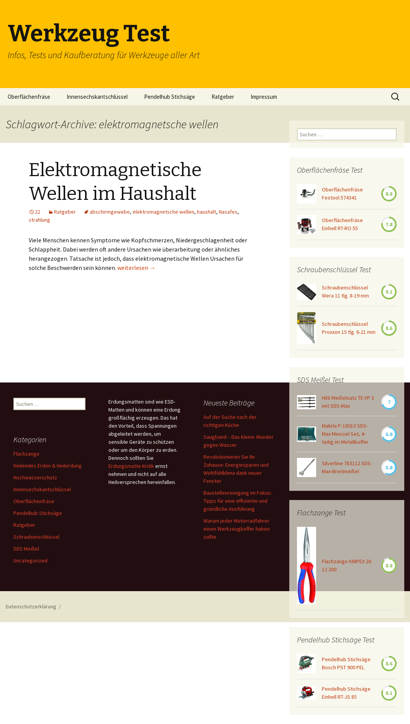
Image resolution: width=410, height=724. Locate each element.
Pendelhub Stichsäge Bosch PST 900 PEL (346, 663)
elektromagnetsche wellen (163, 211)
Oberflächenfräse (29, 96)
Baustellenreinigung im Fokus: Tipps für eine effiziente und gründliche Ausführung (237, 500)
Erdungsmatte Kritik (131, 466)
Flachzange (26, 453)
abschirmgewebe (110, 211)
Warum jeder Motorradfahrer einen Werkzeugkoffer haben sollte (236, 528)
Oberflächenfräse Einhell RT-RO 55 (342, 224)
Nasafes (228, 211)
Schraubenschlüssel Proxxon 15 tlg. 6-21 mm (349, 327)
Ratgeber (223, 96)
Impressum (264, 96)
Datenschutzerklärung (31, 606)
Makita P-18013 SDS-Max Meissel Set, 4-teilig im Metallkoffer (345, 433)
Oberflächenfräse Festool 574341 (342, 193)
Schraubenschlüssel (36, 536)
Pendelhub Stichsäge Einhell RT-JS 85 (346, 692)
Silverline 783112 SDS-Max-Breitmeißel (347, 467)
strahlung (39, 219)
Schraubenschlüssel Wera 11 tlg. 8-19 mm (345, 291)
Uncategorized (30, 560)
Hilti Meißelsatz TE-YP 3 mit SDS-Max (348, 401)
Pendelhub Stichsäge (169, 96)
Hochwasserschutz (35, 477)
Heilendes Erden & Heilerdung (47, 465)
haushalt (206, 211)
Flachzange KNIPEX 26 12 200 (346, 565)
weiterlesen (136, 267)
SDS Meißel (26, 548)
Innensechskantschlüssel (97, 96)
